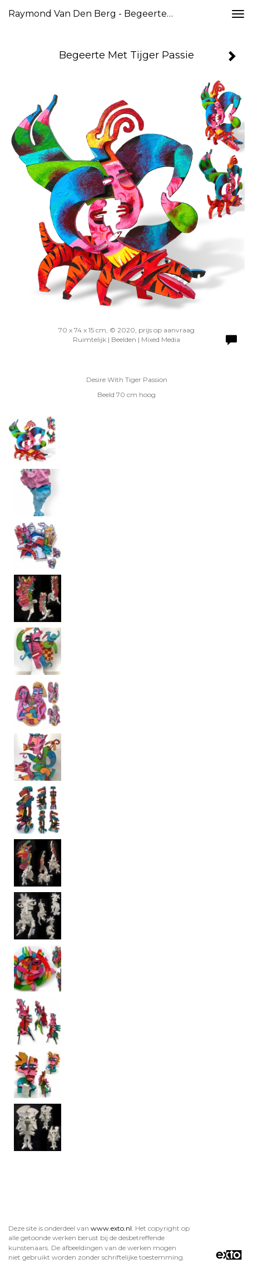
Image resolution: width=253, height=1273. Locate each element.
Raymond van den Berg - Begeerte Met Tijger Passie (95, 13)
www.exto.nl (111, 1228)
